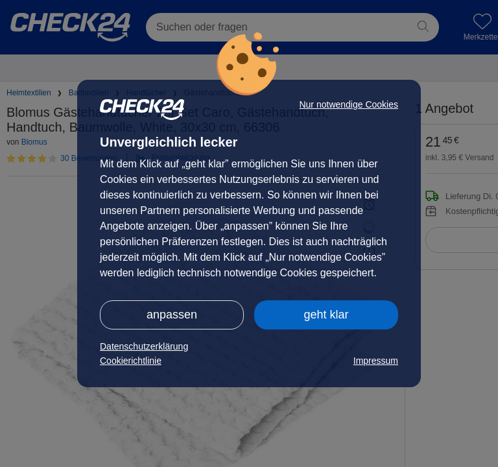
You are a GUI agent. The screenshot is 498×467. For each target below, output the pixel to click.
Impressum (375, 360)
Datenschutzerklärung (144, 346)
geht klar (325, 314)
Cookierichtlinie (130, 360)
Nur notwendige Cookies (348, 104)
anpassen (172, 314)
